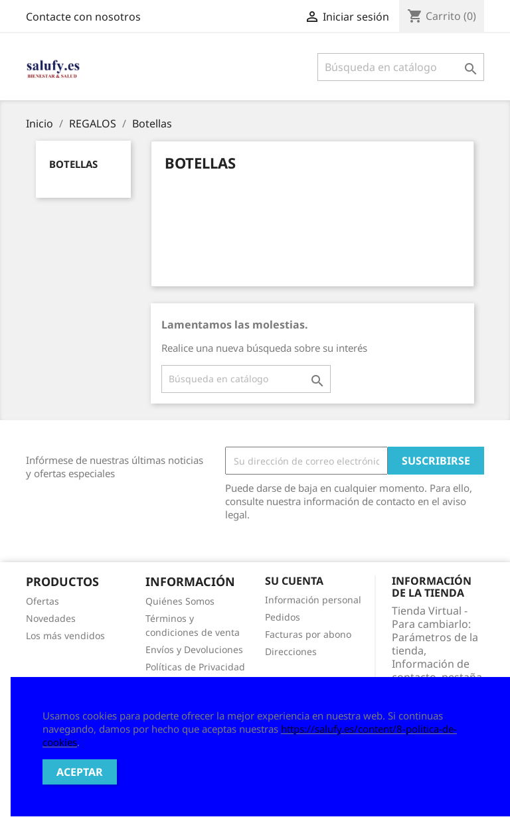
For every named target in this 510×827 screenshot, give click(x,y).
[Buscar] (400, 67)
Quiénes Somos (179, 601)
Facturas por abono (308, 634)
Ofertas (42, 601)
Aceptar (79, 772)
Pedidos (282, 617)
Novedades (51, 618)
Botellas (73, 164)
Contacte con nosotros (83, 16)
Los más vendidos (65, 635)
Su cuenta (294, 580)
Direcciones (291, 651)
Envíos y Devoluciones (194, 649)
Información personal (313, 599)
